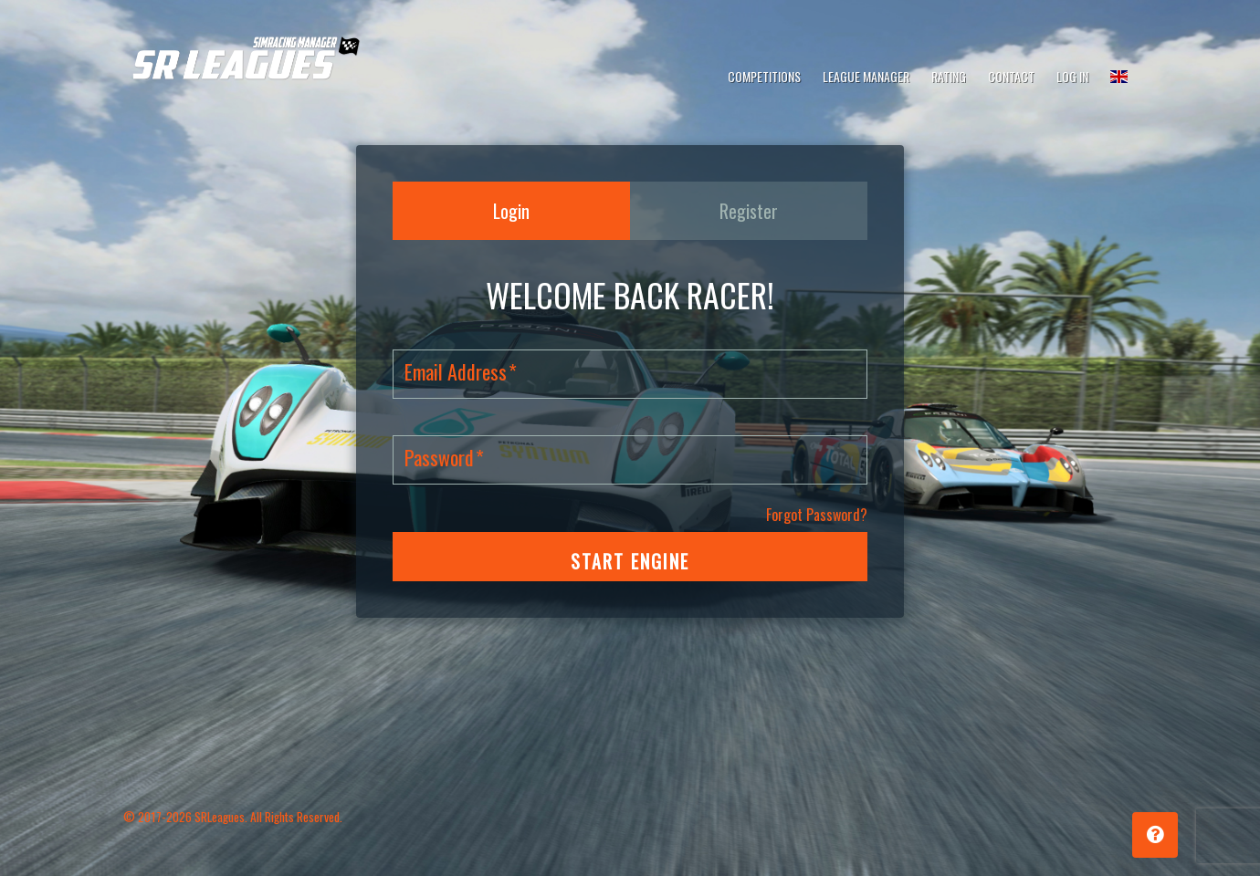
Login (511, 210)
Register (748, 210)
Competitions (764, 76)
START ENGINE (630, 561)
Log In (1072, 76)
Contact (1011, 76)
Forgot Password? (816, 515)
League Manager (866, 76)
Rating (948, 76)
